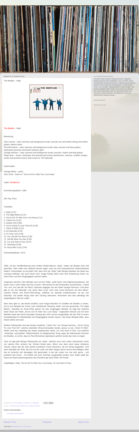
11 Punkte (12, 406)
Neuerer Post (10, 422)
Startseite (47, 422)
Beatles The (24, 406)
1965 (18, 406)
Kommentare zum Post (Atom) (21, 426)
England (31, 406)
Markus (37, 406)
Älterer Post (83, 422)
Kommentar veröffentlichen (15, 413)
